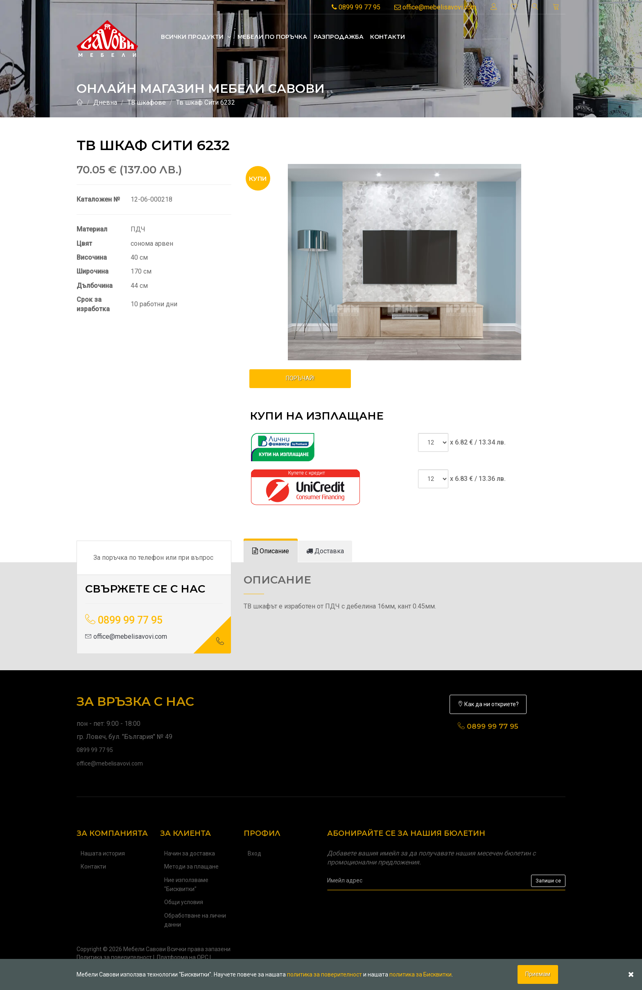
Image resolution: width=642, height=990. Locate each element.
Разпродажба (339, 36)
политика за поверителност (324, 974)
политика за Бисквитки (420, 974)
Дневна (105, 102)
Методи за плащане (191, 866)
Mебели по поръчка (272, 36)
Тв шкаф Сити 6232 (205, 102)
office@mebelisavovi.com (435, 7)
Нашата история (103, 853)
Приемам (537, 974)
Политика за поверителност (114, 957)
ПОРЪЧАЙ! (300, 378)
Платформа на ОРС (182, 957)
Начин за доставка (189, 853)
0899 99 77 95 (356, 7)
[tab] (271, 551)
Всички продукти (196, 36)
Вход (254, 853)
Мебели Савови (144, 949)
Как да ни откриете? (488, 704)
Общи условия (183, 902)
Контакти (387, 36)
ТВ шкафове (146, 102)
